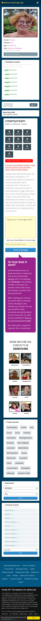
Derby (9, 463)
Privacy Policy (9, 569)
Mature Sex (35, 572)
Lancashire (11, 448)
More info (13, 619)
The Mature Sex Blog (31, 579)
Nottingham (25, 468)
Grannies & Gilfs (24, 473)
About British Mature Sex (12, 566)
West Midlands (23, 443)
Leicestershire (12, 468)
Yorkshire (26, 433)
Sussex (24, 453)
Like (33, 105)
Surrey (9, 433)
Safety (32, 569)
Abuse (31, 614)
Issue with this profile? (10, 113)
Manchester (11, 458)
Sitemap (4, 579)
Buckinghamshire (25, 438)
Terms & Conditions (28, 566)
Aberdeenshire (12, 453)
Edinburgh (10, 473)
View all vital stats (12, 54)
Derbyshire (18, 48)
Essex (17, 433)
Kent (31, 427)
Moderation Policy (22, 569)
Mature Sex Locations (27, 575)
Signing (11, 279)
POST (20, 553)
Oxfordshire (11, 438)
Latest (9, 575)
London (23, 427)
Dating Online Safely (22, 572)
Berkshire (10, 443)
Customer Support (16, 579)
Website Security (7, 572)
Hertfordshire (12, 427)
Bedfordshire (23, 448)
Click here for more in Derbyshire (12, 50)
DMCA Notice (23, 614)
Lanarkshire (19, 463)
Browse (15, 575)
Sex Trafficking (14, 614)
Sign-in (21, 582)
